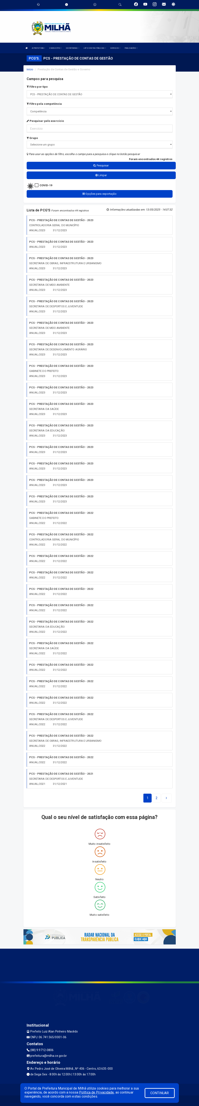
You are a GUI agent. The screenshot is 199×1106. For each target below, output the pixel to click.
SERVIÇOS (115, 48)
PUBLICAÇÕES (131, 48)
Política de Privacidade (96, 1092)
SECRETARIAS (72, 48)
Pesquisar (101, 165)
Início (30, 69)
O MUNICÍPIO (55, 48)
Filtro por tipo (37, 86)
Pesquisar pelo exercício (45, 120)
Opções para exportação (99, 193)
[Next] (156, 798)
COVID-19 (46, 185)
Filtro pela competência (44, 103)
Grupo (32, 138)
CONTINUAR (159, 1093)
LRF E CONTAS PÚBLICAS (95, 48)
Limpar (101, 175)
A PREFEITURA (38, 48)
